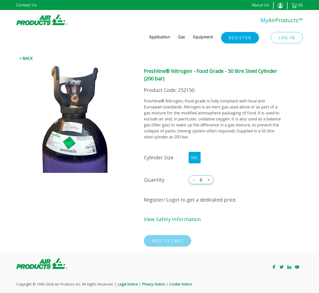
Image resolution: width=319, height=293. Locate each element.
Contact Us (26, 5)
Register (240, 37)
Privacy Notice (153, 284)
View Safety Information (172, 219)
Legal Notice (127, 284)
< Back (26, 58)
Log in (287, 37)
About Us (260, 5)
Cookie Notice (180, 284)
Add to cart (167, 241)
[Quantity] (201, 180)
